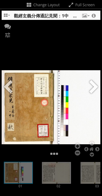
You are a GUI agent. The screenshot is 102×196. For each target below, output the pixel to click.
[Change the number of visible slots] (7, 17)
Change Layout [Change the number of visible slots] (43, 4)
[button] (85, 17)
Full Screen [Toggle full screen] (81, 4)
